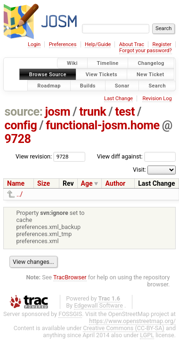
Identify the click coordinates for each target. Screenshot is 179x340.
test (125, 112)
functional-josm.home (102, 125)
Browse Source (47, 74)
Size (43, 183)
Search (157, 85)
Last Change (118, 98)
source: (24, 112)
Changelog (151, 63)
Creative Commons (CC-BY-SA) (123, 328)
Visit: (139, 169)
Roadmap (49, 85)
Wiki (72, 63)
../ (19, 194)
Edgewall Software (98, 305)
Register (161, 44)
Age (87, 183)
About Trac (131, 44)
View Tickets (101, 74)
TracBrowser (70, 277)
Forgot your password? (145, 50)
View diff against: (136, 156)
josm (57, 112)
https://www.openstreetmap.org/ (132, 320)
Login (34, 44)
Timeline (108, 63)
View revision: (34, 156)
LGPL (147, 335)
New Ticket (150, 74)
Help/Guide (98, 44)
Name (15, 183)
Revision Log (156, 98)
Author (115, 183)
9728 (18, 139)
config (21, 125)
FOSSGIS (70, 313)
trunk (92, 112)
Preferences (63, 44)
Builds (88, 85)
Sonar (122, 85)
